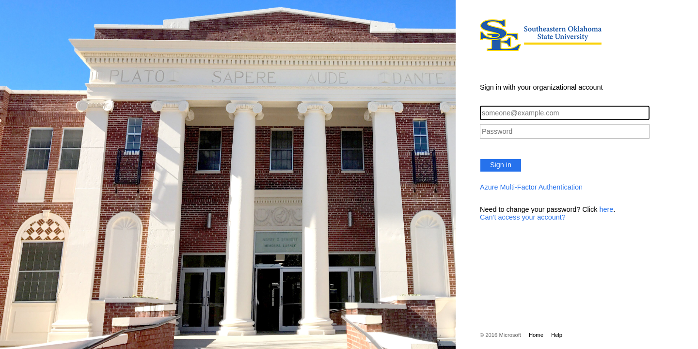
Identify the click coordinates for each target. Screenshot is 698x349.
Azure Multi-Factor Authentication (531, 187)
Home (536, 335)
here (606, 209)
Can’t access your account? (523, 217)
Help (556, 335)
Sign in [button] (500, 165)
